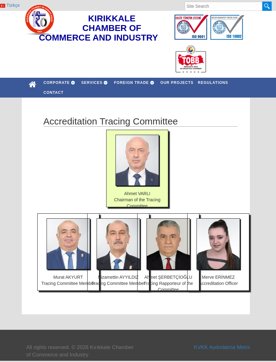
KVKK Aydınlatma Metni (222, 347)
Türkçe (10, 5)
